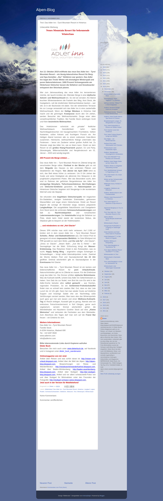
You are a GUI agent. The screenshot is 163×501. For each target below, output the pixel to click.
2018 (104, 297)
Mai (105, 285)
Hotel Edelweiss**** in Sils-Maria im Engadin (112, 237)
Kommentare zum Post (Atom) (57, 487)
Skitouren (70, 391)
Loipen (92, 389)
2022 (104, 78)
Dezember (107, 89)
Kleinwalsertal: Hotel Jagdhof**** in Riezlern (112, 99)
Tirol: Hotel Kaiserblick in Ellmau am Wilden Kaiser (113, 126)
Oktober (107, 271)
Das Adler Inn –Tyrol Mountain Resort (65, 389)
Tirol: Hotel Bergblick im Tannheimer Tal (111, 246)
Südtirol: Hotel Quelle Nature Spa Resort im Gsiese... (113, 117)
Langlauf (87, 389)
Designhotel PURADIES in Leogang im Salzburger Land (112, 227)
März (106, 291)
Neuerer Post (46, 483)
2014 (104, 308)
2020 (104, 84)
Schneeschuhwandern (52, 391)
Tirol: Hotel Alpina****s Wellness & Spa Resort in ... (113, 203)
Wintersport (81, 391)
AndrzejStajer (86, 495)
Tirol (75, 391)
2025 (104, 70)
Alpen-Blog (45, 10)
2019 (104, 86)
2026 (104, 67)
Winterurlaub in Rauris (111, 223)
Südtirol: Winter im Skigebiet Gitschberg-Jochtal (113, 166)
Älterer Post (90, 483)
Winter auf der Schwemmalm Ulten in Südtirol (113, 180)
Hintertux (80, 389)
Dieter (105, 318)
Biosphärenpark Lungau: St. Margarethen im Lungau (113, 121)
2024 (104, 72)
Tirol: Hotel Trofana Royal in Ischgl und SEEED (113, 135)
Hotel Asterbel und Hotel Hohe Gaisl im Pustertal (112, 232)
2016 (104, 302)
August (106, 277)
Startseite (68, 483)
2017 (104, 300)
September (108, 274)
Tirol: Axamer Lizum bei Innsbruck (111, 130)
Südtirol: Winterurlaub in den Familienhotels (113, 193)
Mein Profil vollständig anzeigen (111, 374)
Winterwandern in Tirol (111, 254)
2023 (104, 75)
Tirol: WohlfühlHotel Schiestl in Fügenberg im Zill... (113, 171)
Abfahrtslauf (48, 389)
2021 (104, 81)
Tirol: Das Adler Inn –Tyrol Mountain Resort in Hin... (112, 213)
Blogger (102, 495)
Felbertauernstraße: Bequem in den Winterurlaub (113, 112)
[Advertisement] (68, 466)
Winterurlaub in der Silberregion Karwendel (112, 267)
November (107, 91)
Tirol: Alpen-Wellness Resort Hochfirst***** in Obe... (113, 250)
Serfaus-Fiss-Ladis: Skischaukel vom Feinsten (113, 144)
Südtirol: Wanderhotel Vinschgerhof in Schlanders (113, 153)
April (106, 288)
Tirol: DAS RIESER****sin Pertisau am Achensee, (112, 157)
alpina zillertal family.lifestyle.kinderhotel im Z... (113, 218)
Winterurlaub (89, 391)
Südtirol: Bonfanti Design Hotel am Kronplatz (112, 108)
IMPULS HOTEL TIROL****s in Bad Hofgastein (113, 104)
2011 (104, 311)
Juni (106, 282)
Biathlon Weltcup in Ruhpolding (110, 241)
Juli (105, 279)
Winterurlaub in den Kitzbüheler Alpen (110, 148)
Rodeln (42, 391)
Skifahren (63, 391)
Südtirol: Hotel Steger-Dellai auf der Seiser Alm (113, 162)
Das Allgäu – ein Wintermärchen (109, 139)
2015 (104, 305)
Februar (107, 293)
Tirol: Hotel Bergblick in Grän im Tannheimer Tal (113, 262)
